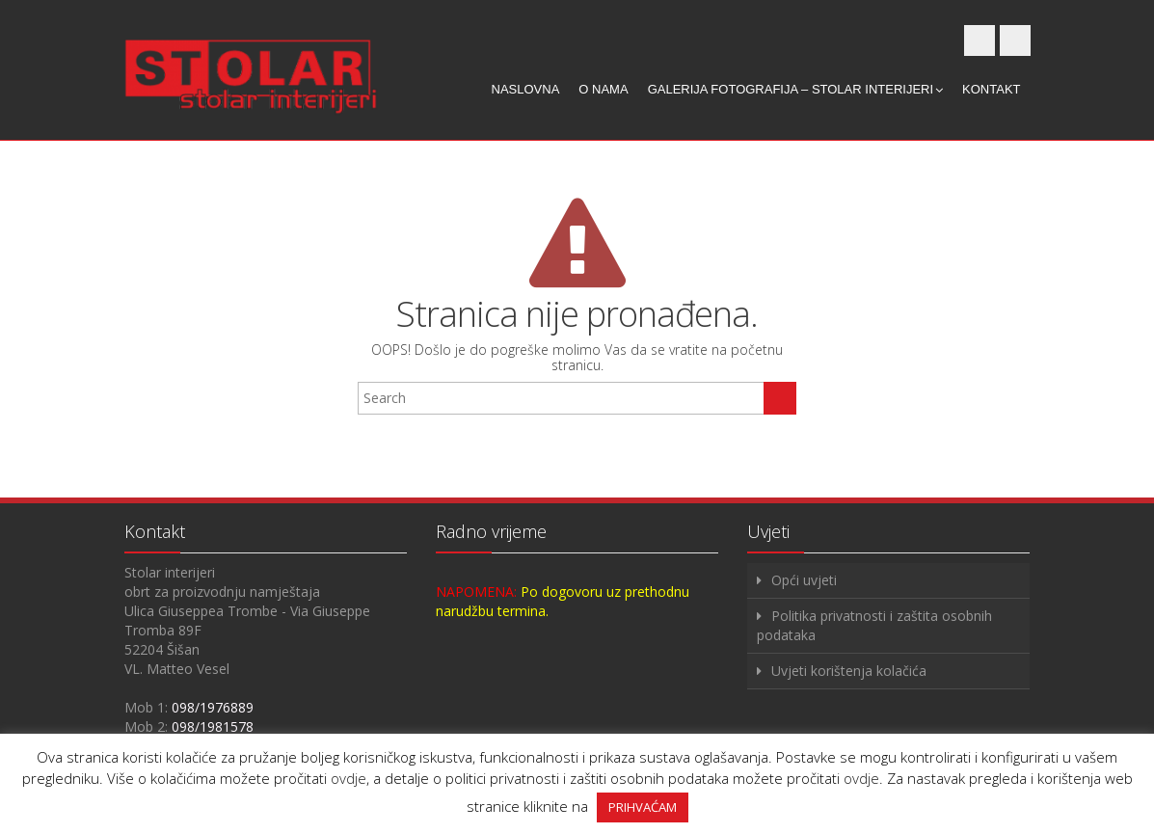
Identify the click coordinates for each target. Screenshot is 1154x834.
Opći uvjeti (804, 580)
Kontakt (991, 89)
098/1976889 (213, 707)
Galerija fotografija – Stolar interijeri (795, 89)
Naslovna (526, 89)
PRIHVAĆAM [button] (642, 807)
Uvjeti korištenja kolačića (848, 670)
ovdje (348, 778)
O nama (603, 89)
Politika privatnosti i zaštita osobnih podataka (874, 625)
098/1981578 (213, 726)
